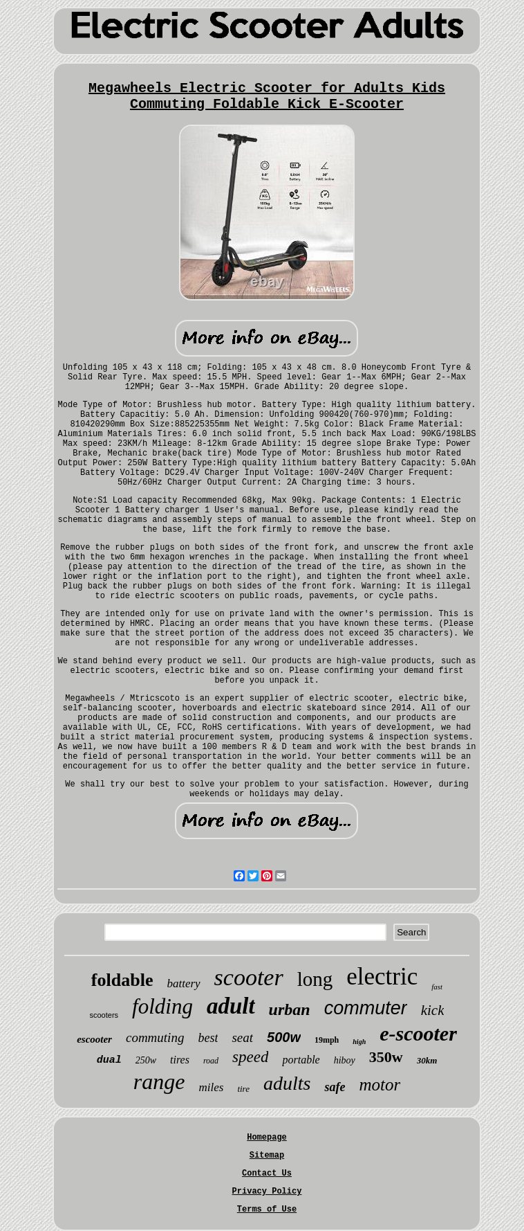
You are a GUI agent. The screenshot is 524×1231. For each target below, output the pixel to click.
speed (250, 1057)
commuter (365, 1008)
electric (382, 976)
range (159, 1081)
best (208, 1038)
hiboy (344, 1060)
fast (436, 986)
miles (210, 1087)
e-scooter (418, 1033)
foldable (122, 980)
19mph (327, 1040)
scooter (248, 977)
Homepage (267, 1137)
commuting (155, 1037)
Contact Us (267, 1173)
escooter (94, 1039)
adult (231, 1006)
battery (183, 983)
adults (286, 1083)
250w (145, 1060)
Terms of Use (267, 1209)
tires (179, 1060)
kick (433, 1010)
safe (334, 1087)
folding (162, 1006)
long (315, 979)
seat (242, 1037)
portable (300, 1060)
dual (109, 1060)
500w (284, 1037)
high (359, 1041)
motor (379, 1084)
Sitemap (267, 1155)
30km (427, 1060)
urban (289, 1009)
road (210, 1061)
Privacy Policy (267, 1191)
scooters (103, 1015)
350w (386, 1057)
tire (243, 1089)
